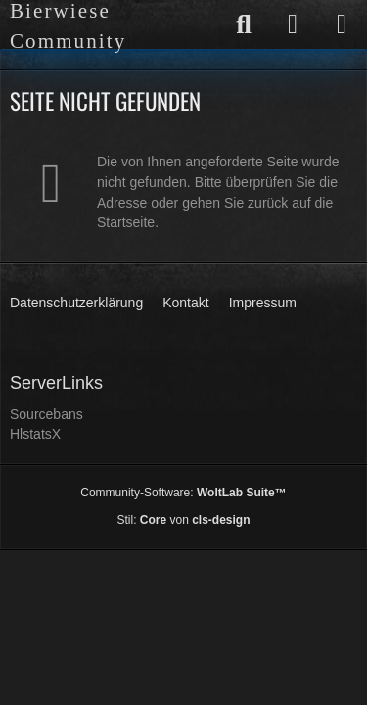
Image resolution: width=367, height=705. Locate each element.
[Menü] (341, 24)
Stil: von (183, 520)
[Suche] (243, 24)
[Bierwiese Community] (110, 26)
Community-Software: (183, 492)
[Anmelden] (292, 24)
